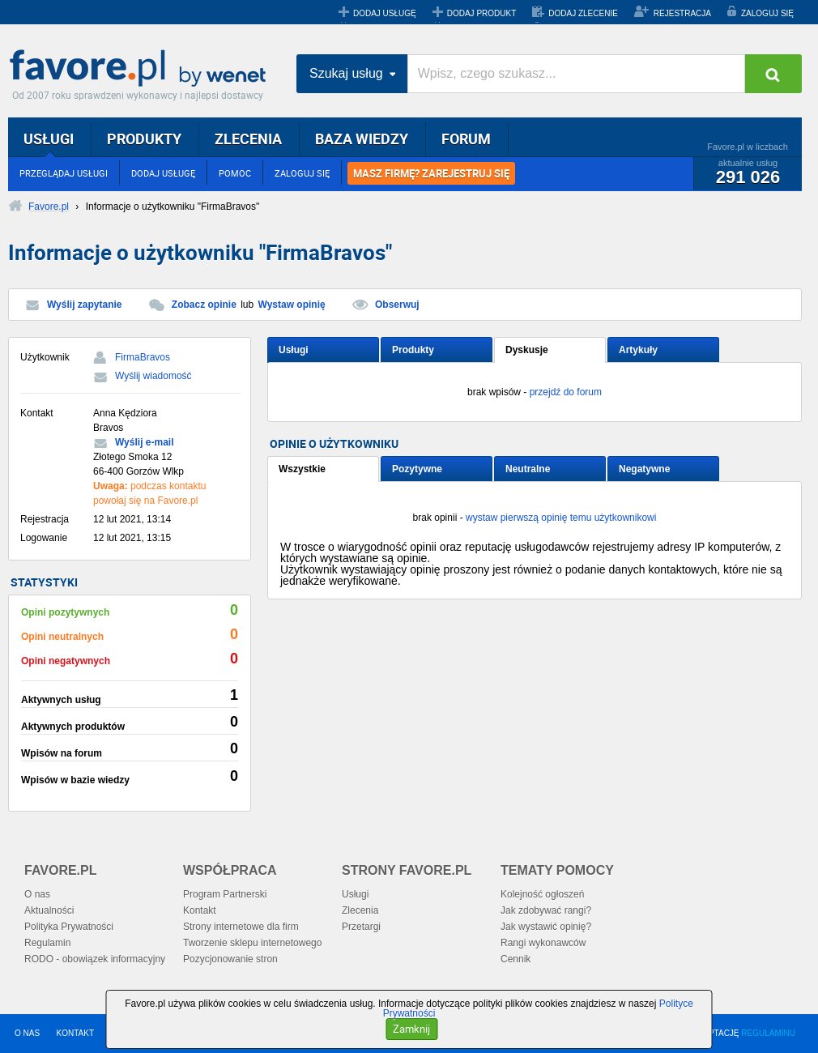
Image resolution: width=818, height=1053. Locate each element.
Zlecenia (360, 910)
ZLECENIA (248, 138)
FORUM (466, 138)
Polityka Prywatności (68, 926)
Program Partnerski (224, 894)
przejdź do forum (566, 392)
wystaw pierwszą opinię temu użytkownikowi (561, 517)
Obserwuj (397, 304)
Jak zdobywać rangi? (546, 910)
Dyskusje (526, 350)
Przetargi (361, 926)
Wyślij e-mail (144, 442)
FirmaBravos (142, 357)
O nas (37, 894)
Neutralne (527, 469)
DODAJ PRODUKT (482, 13)
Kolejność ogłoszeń (542, 894)
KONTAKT (75, 1033)
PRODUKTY (144, 138)
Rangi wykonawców (543, 943)
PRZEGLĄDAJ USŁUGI (63, 173)
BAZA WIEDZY (361, 138)
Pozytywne (417, 469)
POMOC (235, 173)
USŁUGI (48, 138)
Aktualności (49, 910)
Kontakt (199, 910)
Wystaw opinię (292, 304)
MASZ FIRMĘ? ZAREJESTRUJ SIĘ (431, 173)
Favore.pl (141, 69)
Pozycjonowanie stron (230, 959)
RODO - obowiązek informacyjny (94, 959)
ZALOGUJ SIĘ (767, 13)
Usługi (294, 350)
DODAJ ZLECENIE (583, 13)
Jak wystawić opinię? (546, 926)
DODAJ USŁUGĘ (384, 13)
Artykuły (638, 350)
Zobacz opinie (204, 304)
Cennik (515, 959)
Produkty (413, 350)
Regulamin (47, 943)
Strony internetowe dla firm (241, 926)
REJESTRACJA (682, 13)
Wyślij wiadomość (153, 376)
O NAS (27, 1033)
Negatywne (644, 469)
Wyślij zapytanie (84, 304)
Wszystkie (302, 469)
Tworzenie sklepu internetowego (252, 943)
